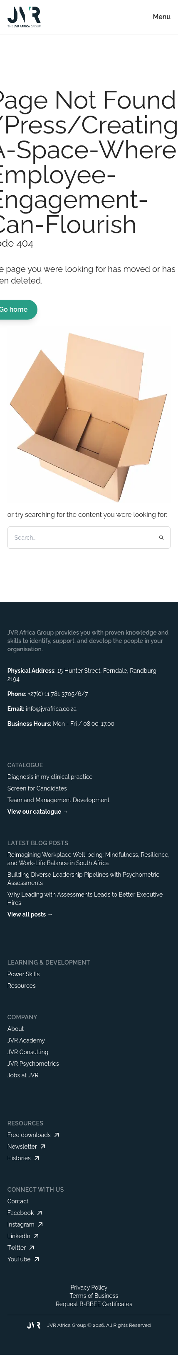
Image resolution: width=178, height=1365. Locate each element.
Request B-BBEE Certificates (94, 1304)
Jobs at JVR (23, 1075)
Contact (18, 1201)
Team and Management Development (58, 800)
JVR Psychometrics (33, 1063)
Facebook (25, 1213)
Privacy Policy (89, 1287)
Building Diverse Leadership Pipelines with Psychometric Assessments (83, 878)
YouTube (24, 1259)
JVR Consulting (28, 1052)
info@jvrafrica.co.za (51, 709)
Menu (162, 17)
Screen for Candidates (37, 788)
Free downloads (34, 1135)
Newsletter (27, 1146)
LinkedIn (23, 1236)
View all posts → (30, 914)
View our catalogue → (38, 811)
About (15, 1029)
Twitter (21, 1248)
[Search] (79, 537)
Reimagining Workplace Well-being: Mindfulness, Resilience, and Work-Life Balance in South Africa (88, 858)
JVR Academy (26, 1040)
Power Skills (23, 974)
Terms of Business (94, 1295)
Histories (24, 1158)
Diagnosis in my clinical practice (50, 776)
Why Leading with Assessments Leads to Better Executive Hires (85, 898)
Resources (21, 985)
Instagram (25, 1224)
